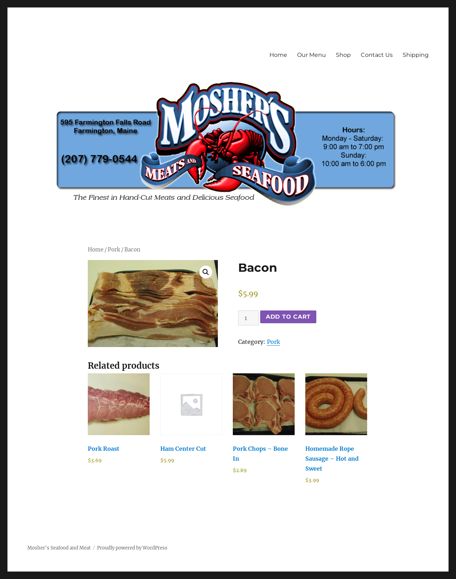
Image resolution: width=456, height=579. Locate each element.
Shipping (416, 55)
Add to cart (288, 316)
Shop (343, 55)
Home (278, 55)
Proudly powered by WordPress (132, 548)
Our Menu (311, 55)
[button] (205, 272)
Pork (114, 250)
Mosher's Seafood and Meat (59, 548)
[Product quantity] (248, 317)
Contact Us (377, 55)
